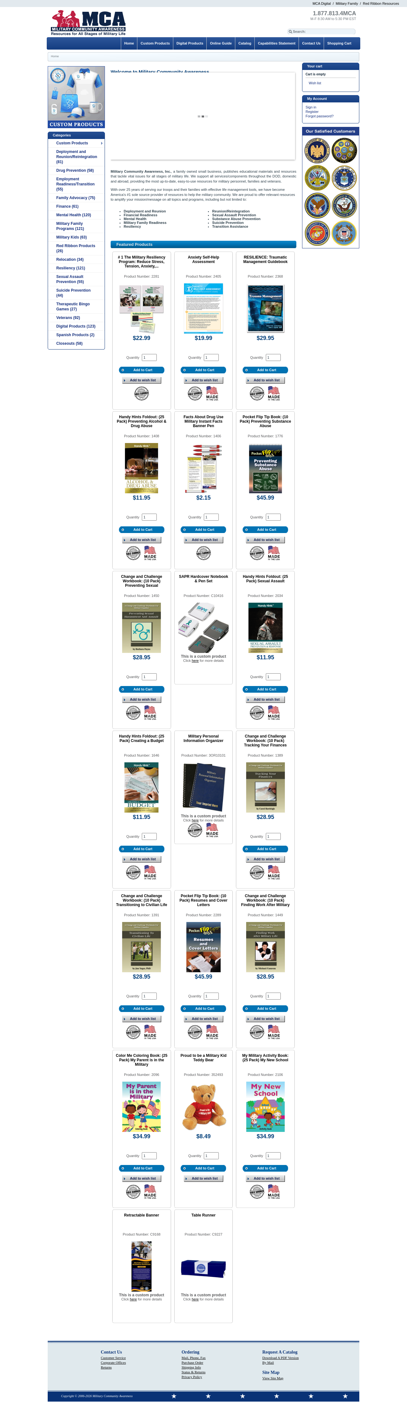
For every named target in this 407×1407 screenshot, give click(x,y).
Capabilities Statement (276, 43)
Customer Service (113, 1358)
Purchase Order (192, 1362)
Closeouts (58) (69, 343)
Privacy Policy (192, 1377)
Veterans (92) (68, 317)
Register (312, 112)
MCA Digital (322, 3)
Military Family (347, 3)
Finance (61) (67, 206)
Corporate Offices (113, 1362)
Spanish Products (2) (75, 335)
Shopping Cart (339, 43)
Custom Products (72, 143)
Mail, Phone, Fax (194, 1358)
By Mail (268, 1362)
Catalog (244, 43)
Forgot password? (320, 116)
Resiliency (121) (70, 268)
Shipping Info (191, 1367)
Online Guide (220, 43)
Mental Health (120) (73, 215)
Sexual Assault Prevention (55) (70, 279)
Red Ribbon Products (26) (75, 248)
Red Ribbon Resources (381, 3)
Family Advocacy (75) (75, 198)
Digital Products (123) (75, 326)
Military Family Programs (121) (70, 226)
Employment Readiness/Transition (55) (75, 184)
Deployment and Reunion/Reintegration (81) (76, 156)
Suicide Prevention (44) (73, 293)
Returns (106, 1367)
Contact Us (311, 43)
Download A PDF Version (280, 1358)
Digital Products (189, 43)
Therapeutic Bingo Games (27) (73, 306)
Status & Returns (193, 1372)
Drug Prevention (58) (75, 170)
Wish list (315, 83)
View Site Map (272, 1378)
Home (129, 43)
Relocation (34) (70, 259)
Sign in (311, 107)
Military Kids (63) (71, 237)
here (195, 660)
